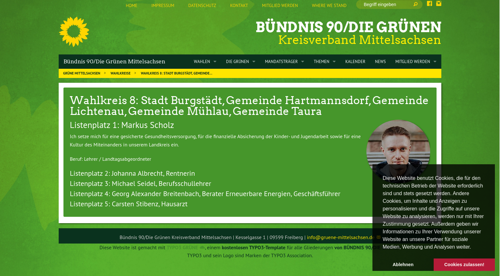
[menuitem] (131, 5)
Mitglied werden (280, 5)
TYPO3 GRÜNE (182, 247)
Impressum (162, 5)
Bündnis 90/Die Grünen (348, 27)
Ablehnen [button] (403, 264)
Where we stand (329, 5)
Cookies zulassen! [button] (464, 264)
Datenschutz (202, 5)
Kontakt (239, 5)
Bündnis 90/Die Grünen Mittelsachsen (114, 61)
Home (131, 5)
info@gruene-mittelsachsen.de (341, 237)
